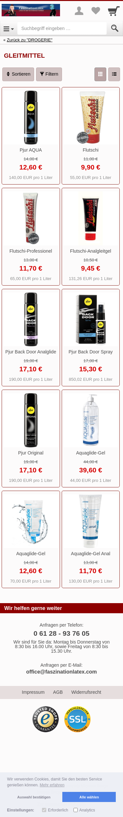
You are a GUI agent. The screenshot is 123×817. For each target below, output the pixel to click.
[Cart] (114, 10)
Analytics (87, 810)
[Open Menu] (9, 28)
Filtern (49, 74)
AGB (58, 692)
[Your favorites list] (95, 10)
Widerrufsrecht (86, 692)
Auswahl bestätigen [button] (34, 797)
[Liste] (114, 74)
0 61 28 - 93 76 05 (61, 633)
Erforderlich (58, 810)
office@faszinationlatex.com (61, 672)
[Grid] (100, 74)
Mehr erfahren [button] (52, 785)
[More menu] (79, 10)
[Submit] (114, 28)
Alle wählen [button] (89, 797)
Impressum (33, 692)
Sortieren (18, 74)
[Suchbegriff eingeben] (62, 28)
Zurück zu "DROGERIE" (29, 39)
